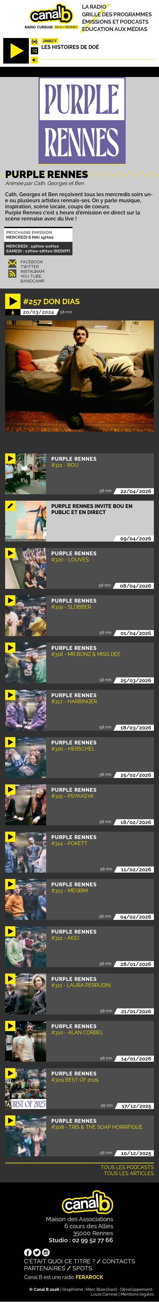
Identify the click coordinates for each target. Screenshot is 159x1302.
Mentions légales (137, 1294)
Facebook (32, 261)
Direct (50, 41)
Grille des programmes (117, 14)
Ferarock (89, 1277)
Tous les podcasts (127, 1167)
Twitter (30, 266)
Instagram (32, 271)
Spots (82, 1268)
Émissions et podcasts (115, 22)
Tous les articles (129, 1173)
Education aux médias (114, 29)
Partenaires (44, 1268)
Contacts (118, 1261)
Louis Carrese (104, 1294)
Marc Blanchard (101, 1289)
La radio (94, 7)
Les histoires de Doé (70, 47)
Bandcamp (32, 281)
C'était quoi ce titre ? (59, 1261)
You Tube (31, 276)
